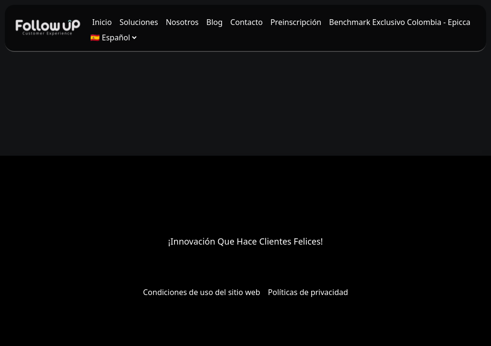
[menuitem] (102, 22)
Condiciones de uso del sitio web (201, 292)
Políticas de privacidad (308, 292)
